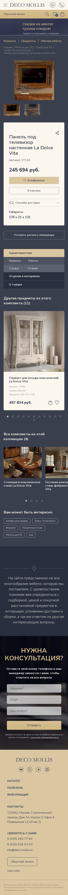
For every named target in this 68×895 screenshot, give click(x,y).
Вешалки (10, 527)
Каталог (14, 781)
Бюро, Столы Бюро (45, 520)
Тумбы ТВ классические (17, 50)
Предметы (28, 41)
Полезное (15, 787)
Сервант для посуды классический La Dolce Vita (34, 379)
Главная (8, 47)
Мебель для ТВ (24, 47)
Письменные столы (32, 527)
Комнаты (10, 41)
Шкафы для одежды (17, 520)
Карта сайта (13, 871)
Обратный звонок (22, 861)
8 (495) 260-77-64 (20, 839)
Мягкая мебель (51, 41)
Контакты (15, 806)
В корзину (34, 190)
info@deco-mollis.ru (19, 850)
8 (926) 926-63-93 (20, 844)
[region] (34, 110)
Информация (17, 794)
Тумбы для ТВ (44, 47)
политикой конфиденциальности (45, 737)
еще (31, 534)
